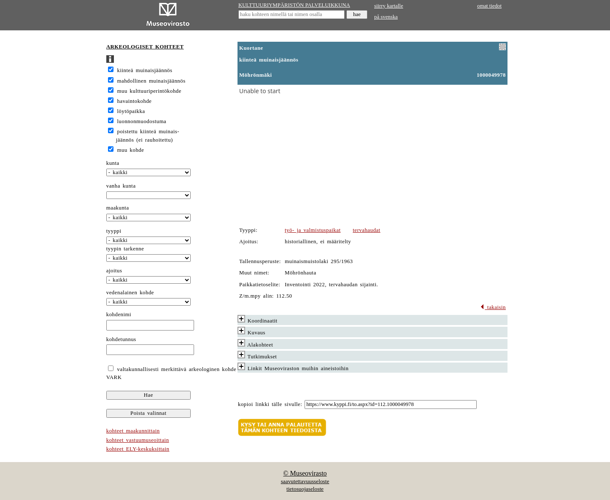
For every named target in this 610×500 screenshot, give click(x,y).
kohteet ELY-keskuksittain (138, 449)
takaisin (493, 307)
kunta (112, 163)
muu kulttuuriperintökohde (149, 91)
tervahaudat (366, 230)
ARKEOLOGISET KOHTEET (145, 47)
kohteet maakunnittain (133, 431)
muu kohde (130, 150)
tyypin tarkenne (125, 249)
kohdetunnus (121, 339)
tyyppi (113, 231)
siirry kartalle (388, 6)
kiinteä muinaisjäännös (145, 70)
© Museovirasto (305, 473)
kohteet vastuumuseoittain (137, 440)
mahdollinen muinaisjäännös (151, 81)
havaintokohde (134, 101)
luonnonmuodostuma (142, 121)
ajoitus (114, 271)
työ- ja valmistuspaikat (312, 230)
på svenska (386, 17)
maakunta (117, 208)
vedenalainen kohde (130, 293)
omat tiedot (489, 6)
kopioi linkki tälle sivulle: (270, 404)
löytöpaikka (131, 111)
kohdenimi (118, 314)
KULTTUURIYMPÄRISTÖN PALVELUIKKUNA (294, 5)
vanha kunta (121, 186)
